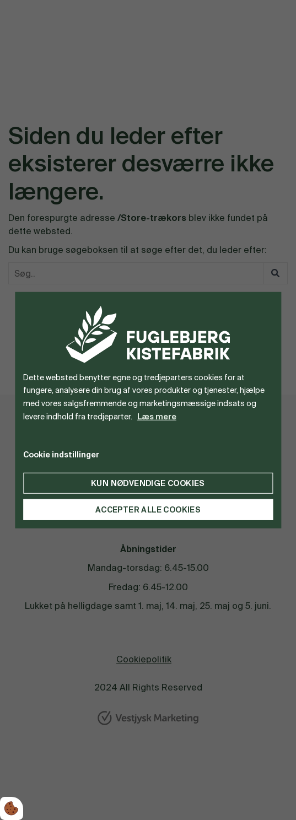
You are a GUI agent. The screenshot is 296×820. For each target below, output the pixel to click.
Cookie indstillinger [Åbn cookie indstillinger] (61, 454)
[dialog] (148, 410)
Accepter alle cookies (148, 509)
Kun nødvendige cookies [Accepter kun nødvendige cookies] (148, 482)
